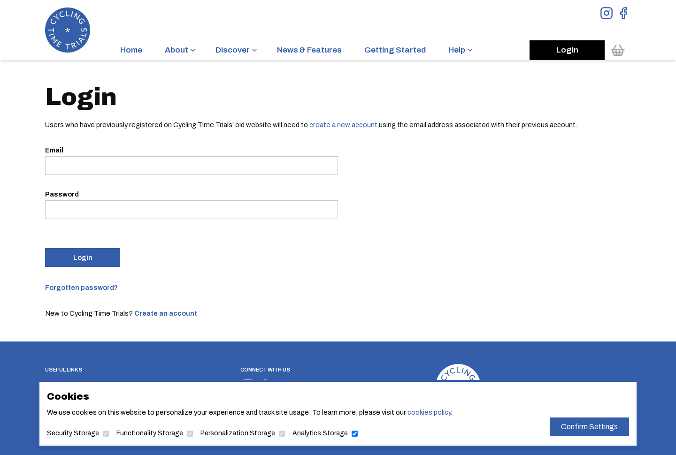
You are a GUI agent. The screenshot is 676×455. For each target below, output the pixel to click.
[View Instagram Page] (606, 13)
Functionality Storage (149, 433)
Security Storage (73, 433)
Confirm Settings (589, 427)
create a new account (343, 125)
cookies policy (429, 412)
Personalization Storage (237, 433)
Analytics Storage (320, 433)
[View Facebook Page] (623, 13)
